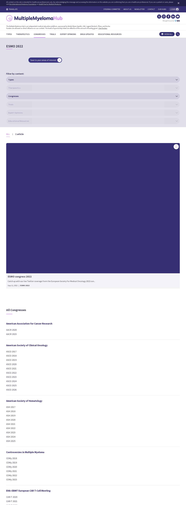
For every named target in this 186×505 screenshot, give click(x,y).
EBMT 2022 (74, 338)
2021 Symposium (134, 301)
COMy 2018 (17, 330)
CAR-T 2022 (17, 377)
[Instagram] (158, 16)
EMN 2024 (74, 265)
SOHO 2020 (131, 339)
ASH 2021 (16, 295)
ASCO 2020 (17, 236)
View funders (108, 28)
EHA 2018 (73, 206)
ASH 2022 (16, 300)
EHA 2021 (73, 218)
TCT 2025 (130, 382)
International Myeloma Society (142, 195)
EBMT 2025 (74, 351)
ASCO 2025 (17, 257)
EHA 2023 (73, 227)
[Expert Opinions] (74, 34)
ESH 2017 (73, 287)
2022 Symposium (134, 305)
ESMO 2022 (74, 368)
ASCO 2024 (17, 253)
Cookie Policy (89, 480)
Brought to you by (165, 21)
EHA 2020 (73, 214)
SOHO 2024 (131, 348)
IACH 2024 (74, 389)
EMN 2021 (74, 257)
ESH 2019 (73, 295)
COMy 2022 (17, 347)
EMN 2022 (74, 261)
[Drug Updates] (93, 34)
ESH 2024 (73, 283)
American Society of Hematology (30, 272)
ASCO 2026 (17, 261)
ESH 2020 (73, 300)
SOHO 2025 (131, 352)
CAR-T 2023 (17, 381)
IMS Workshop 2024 (135, 223)
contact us (112, 465)
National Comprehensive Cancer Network (148, 273)
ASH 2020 (16, 291)
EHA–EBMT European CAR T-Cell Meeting (34, 362)
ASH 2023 (16, 304)
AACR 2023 (17, 206)
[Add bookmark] (46, 100)
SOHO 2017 (131, 331)
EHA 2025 (73, 235)
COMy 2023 (17, 351)
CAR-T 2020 (17, 369)
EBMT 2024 (74, 346)
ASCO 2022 (17, 244)
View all (161, 34)
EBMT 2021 (74, 334)
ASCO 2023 (17, 248)
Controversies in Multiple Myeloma (31, 324)
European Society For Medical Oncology (90, 362)
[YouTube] (172, 16)
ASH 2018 (16, 283)
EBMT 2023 (74, 342)
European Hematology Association (88, 195)
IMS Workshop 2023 (135, 218)
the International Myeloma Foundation (39, 4)
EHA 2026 (73, 240)
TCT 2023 (130, 373)
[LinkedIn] (167, 16)
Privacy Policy (107, 480)
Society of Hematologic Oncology (144, 325)
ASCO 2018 (17, 227)
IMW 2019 (130, 240)
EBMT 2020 (74, 329)
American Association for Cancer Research (35, 195)
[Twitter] (153, 16)
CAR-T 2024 (17, 385)
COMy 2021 (17, 343)
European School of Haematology (87, 277)
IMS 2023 (130, 206)
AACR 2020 (17, 201)
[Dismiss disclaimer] (172, 3)
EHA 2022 (73, 223)
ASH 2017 (16, 279)
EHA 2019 (73, 210)
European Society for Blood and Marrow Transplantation (91, 317)
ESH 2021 (73, 304)
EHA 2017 (73, 201)
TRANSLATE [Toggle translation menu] (17, 9)
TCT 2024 (130, 377)
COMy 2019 (17, 334)
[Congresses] (45, 34)
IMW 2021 (130, 244)
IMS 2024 (130, 210)
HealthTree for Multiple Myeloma (66, 4)
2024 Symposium (134, 313)
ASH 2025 (16, 312)
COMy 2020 (17, 338)
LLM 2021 (130, 262)
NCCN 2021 (131, 279)
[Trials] (58, 34)
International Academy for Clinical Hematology (87, 381)
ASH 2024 (16, 308)
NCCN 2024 (131, 283)
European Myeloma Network (84, 251)
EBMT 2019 (74, 325)
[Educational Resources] (115, 34)
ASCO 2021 (17, 240)
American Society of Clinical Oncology (32, 217)
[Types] (15, 34)
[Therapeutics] (28, 34)
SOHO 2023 (131, 343)
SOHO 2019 (131, 335)
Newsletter (123, 480)
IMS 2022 (130, 201)
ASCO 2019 (17, 232)
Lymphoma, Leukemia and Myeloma (145, 255)
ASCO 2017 (17, 223)
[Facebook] (163, 16)
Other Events (133, 294)
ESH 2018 (73, 291)
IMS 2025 (130, 214)
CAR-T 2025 (17, 390)
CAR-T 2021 (17, 373)
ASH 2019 (16, 287)
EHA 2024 (73, 231)
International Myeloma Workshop (144, 234)
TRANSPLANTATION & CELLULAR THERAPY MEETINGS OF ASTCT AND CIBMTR (148, 365)
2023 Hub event (133, 309)
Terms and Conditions (68, 480)
